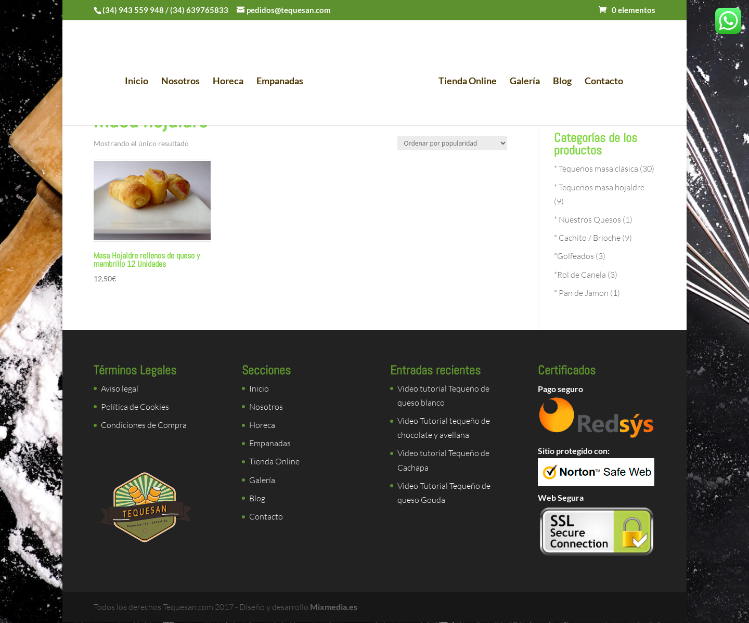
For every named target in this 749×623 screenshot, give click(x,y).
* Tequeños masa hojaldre (599, 187)
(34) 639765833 (199, 10)
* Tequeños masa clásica (596, 168)
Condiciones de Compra (144, 425)
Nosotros (183, 81)
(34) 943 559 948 (133, 10)
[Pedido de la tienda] (452, 143)
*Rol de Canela (580, 274)
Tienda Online (464, 81)
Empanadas (283, 81)
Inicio (139, 81)
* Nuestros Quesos (587, 219)
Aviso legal (119, 388)
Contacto (601, 81)
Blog (559, 81)
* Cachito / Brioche (587, 237)
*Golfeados (574, 256)
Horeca (231, 81)
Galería (522, 81)
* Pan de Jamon (581, 293)
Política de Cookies (135, 406)
